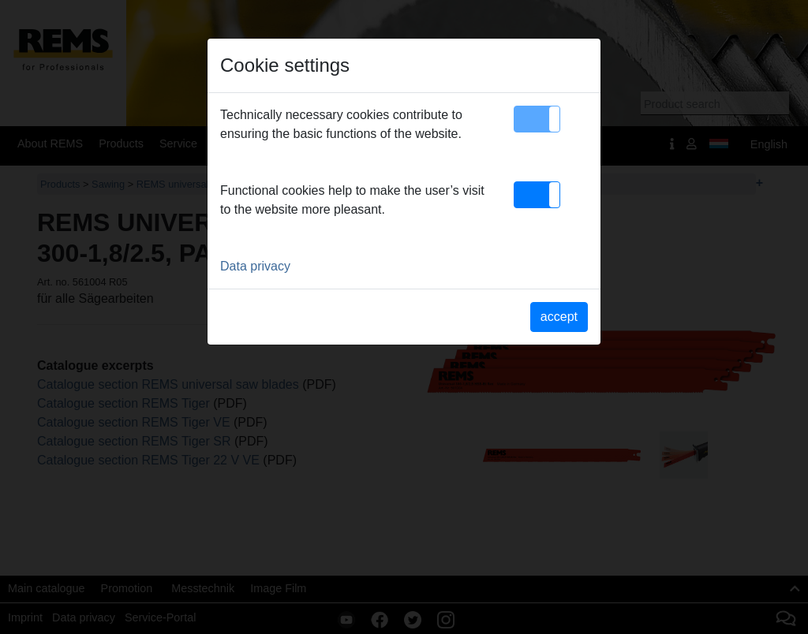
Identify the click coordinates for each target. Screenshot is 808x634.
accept (559, 316)
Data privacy (255, 266)
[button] (537, 119)
